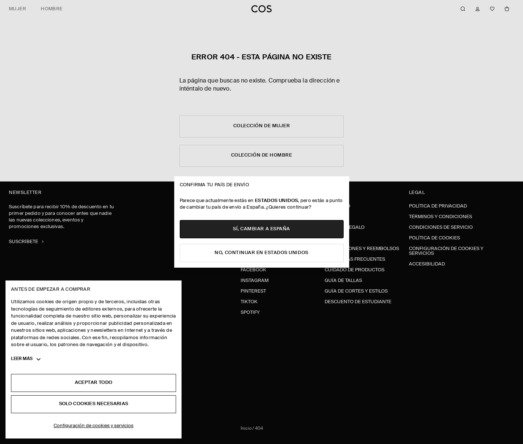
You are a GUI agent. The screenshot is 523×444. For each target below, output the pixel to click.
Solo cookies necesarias (93, 403)
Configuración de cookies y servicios (94, 425)
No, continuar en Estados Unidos (261, 252)
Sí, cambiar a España (261, 229)
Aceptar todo (94, 382)
